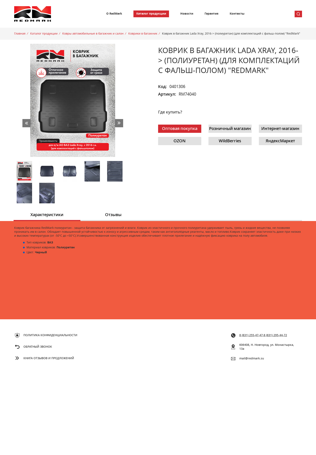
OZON (180, 141)
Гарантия (211, 13)
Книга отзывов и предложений (48, 358)
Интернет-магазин (280, 129)
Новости (186, 13)
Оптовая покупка (179, 129)
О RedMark (114, 13)
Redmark (32, 14)
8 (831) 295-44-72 (275, 335)
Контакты (237, 13)
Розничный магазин (230, 129)
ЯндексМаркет (280, 141)
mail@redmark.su (251, 358)
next (119, 123)
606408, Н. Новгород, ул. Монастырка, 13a (266, 347)
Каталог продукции (151, 13)
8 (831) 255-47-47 (251, 335)
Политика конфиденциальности (50, 335)
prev (26, 123)
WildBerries (230, 141)
